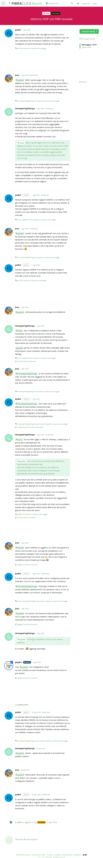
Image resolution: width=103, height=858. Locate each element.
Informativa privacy (23, 855)
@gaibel (19, 348)
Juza (22, 143)
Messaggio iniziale (87, 39)
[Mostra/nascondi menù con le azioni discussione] (97, 31)
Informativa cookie (38, 855)
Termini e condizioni (54, 855)
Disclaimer (77, 855)
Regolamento (67, 855)
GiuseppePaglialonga (27, 373)
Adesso (83, 82)
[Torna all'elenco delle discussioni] (3, 3)
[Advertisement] (42, 62)
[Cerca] (72, 3)
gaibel (21, 80)
